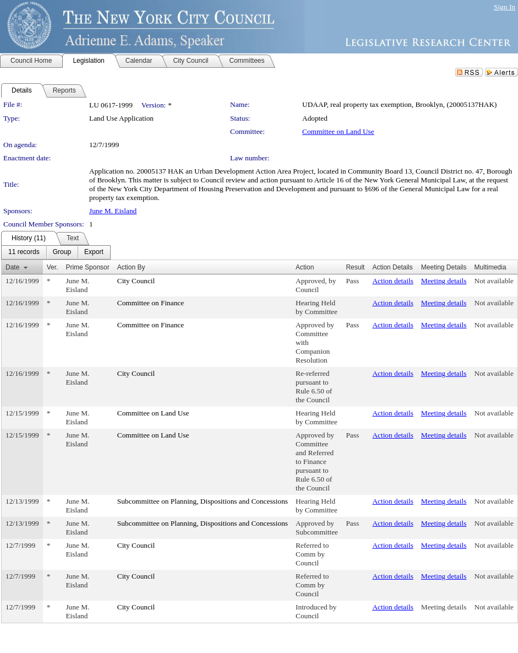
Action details (392, 281)
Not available (494, 281)
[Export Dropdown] (94, 252)
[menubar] (56, 252)
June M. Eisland (113, 211)
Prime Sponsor (87, 267)
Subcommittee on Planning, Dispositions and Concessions (202, 501)
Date (12, 267)
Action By (131, 267)
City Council (136, 281)
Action (305, 267)
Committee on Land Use (338, 131)
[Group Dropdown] (62, 252)
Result (355, 267)
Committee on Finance (150, 303)
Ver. (52, 267)
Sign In (504, 7)
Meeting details (444, 281)
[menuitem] (24, 252)
